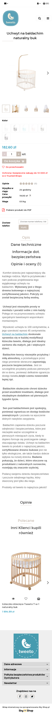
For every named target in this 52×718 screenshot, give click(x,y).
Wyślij (23, 227)
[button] (46, 3)
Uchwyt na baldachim (15, 334)
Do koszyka (14, 161)
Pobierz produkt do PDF (16, 209)
